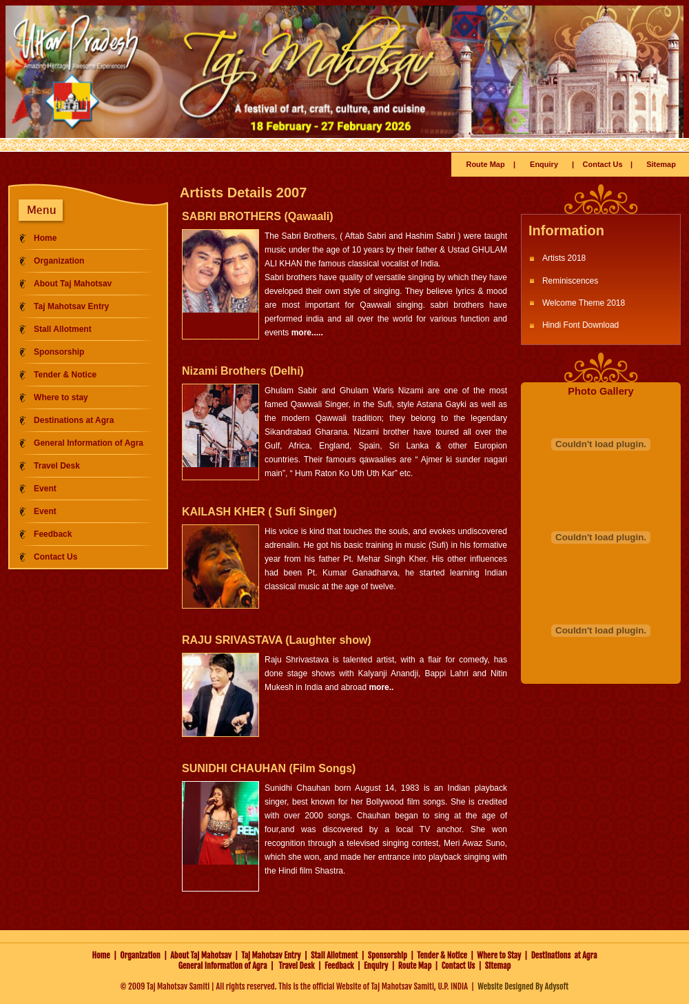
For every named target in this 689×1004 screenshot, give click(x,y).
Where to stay (61, 397)
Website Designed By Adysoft (522, 986)
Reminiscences (570, 281)
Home (45, 238)
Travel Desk (57, 466)
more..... (307, 332)
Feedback (53, 534)
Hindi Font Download (580, 325)
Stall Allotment (63, 329)
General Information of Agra (88, 443)
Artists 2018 (564, 258)
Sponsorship (59, 352)
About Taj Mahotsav (73, 283)
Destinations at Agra (74, 420)
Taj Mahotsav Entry (71, 306)
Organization (59, 261)
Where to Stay (499, 955)
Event (45, 488)
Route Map (485, 164)
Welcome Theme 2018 (583, 303)
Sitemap (661, 164)
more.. (381, 687)
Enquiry (544, 164)
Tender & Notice (65, 375)
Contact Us (603, 164)
